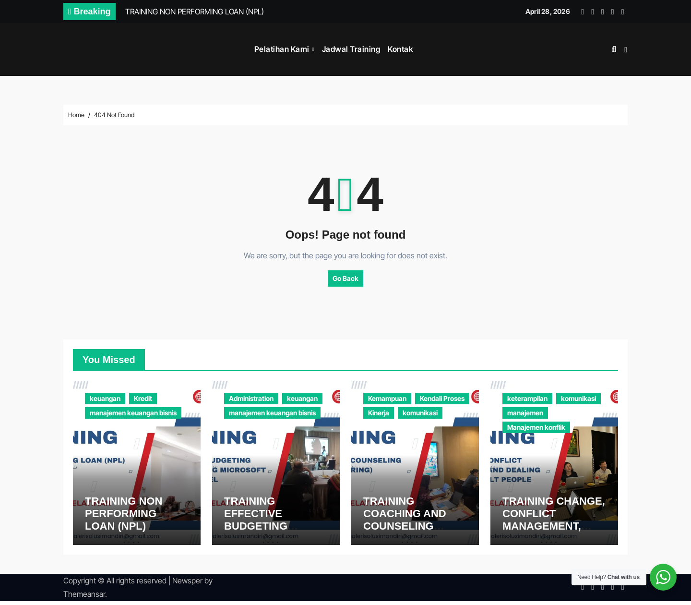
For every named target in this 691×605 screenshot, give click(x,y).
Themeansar (84, 598)
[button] (626, 49)
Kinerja (378, 413)
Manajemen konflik (536, 427)
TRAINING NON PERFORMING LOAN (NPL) (123, 517)
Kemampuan (387, 398)
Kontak (400, 49)
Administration (251, 398)
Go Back (345, 278)
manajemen (525, 413)
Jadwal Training (351, 49)
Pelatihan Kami (282, 49)
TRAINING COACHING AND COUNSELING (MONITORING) (404, 524)
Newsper (187, 584)
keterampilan (527, 398)
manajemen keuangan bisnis (133, 413)
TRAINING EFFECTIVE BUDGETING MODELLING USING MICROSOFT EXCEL (274, 530)
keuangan (105, 398)
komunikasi (420, 413)
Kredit (143, 398)
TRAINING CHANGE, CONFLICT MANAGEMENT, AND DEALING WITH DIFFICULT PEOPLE (554, 530)
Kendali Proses (442, 398)
